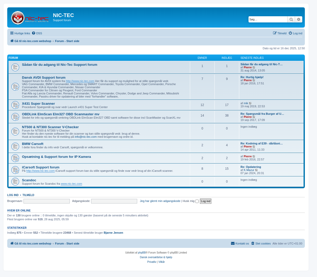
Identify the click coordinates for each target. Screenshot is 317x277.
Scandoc (29, 180)
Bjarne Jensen (113, 232)
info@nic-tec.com (86, 136)
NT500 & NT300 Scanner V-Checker (50, 127)
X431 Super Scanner (38, 103)
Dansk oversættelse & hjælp (156, 257)
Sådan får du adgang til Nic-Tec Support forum (59, 65)
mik (246, 103)
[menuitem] (37, 33)
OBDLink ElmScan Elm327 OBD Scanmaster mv (60, 114)
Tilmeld (28, 195)
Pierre (248, 67)
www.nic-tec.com (71, 183)
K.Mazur (249, 170)
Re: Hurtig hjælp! (252, 77)
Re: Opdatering (251, 166)
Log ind (13, 195)
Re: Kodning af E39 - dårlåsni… (262, 143)
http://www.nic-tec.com (80, 81)
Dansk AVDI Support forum (44, 77)
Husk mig (191, 200)
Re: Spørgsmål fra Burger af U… (262, 113)
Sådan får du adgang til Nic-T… (262, 64)
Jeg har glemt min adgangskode (160, 200)
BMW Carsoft (32, 144)
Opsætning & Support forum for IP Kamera (56, 157)
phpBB (142, 252)
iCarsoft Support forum (40, 167)
